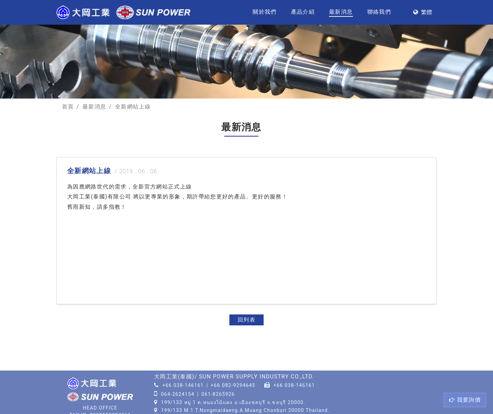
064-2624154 (177, 394)
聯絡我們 (379, 12)
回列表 (246, 319)
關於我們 (264, 12)
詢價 (465, 400)
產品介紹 (303, 12)
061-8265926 (218, 394)
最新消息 (341, 12)
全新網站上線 (133, 106)
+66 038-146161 (183, 385)
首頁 (68, 106)
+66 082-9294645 (233, 385)
